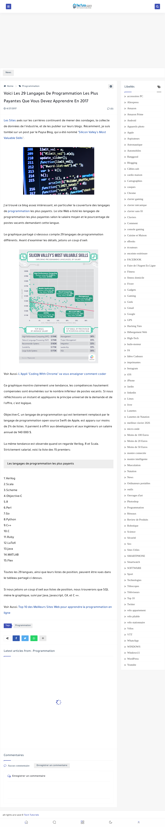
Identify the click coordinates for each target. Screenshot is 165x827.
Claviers (131, 217)
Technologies (134, 580)
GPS (129, 320)
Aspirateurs (133, 138)
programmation (19, 211)
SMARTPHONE (136, 555)
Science (131, 531)
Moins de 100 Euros (138, 435)
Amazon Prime (135, 114)
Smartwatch (133, 562)
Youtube (131, 664)
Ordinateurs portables (138, 483)
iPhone (131, 380)
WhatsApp (133, 640)
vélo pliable (133, 616)
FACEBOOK (134, 259)
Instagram (132, 368)
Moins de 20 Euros (137, 441)
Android (131, 120)
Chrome (131, 193)
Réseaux (131, 513)
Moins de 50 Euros (137, 447)
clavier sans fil (135, 211)
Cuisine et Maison (137, 235)
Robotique (132, 525)
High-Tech (133, 338)
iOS (129, 374)
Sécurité (131, 537)
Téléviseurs (133, 592)
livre (129, 404)
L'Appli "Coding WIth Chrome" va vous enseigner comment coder (62, 374)
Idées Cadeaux (135, 356)
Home (8, 86)
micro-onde (133, 428)
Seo (129, 543)
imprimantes (133, 362)
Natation (131, 471)
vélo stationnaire (136, 622)
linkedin (131, 392)
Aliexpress (133, 102)
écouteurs (132, 247)
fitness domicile (135, 277)
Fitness (131, 271)
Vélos (130, 628)
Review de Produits (137, 519)
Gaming (131, 295)
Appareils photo (135, 126)
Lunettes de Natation (138, 416)
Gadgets (131, 289)
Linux (130, 398)
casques (131, 187)
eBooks (131, 241)
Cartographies (134, 180)
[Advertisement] (82, 40)
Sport (130, 574)
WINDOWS (133, 646)
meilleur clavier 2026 (138, 422)
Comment (132, 223)
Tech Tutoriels (31, 815)
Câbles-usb (133, 168)
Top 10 (131, 598)
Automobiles (134, 150)
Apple (130, 132)
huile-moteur (134, 344)
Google (131, 314)
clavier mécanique (137, 205)
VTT (129, 634)
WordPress (133, 658)
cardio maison (134, 174)
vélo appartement (136, 610)
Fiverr (130, 283)
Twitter (131, 604)
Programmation (29, 86)
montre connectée (136, 453)
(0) (110, 109)
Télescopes (133, 586)
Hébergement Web (137, 332)
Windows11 (133, 652)
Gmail (130, 308)
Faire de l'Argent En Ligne (141, 265)
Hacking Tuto (134, 326)
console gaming (135, 229)
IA (128, 350)
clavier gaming (135, 199)
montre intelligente (137, 459)
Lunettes (131, 410)
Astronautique (134, 144)
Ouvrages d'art (135, 495)
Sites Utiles (133, 549)
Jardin (130, 386)
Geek (130, 301)
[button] (16, 638)
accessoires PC (135, 96)
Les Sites (10, 120)
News (130, 477)
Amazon (131, 108)
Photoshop (132, 501)
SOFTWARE (134, 568)
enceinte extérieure (137, 253)
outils (130, 489)
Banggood (132, 156)
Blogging (132, 162)
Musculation (133, 465)
